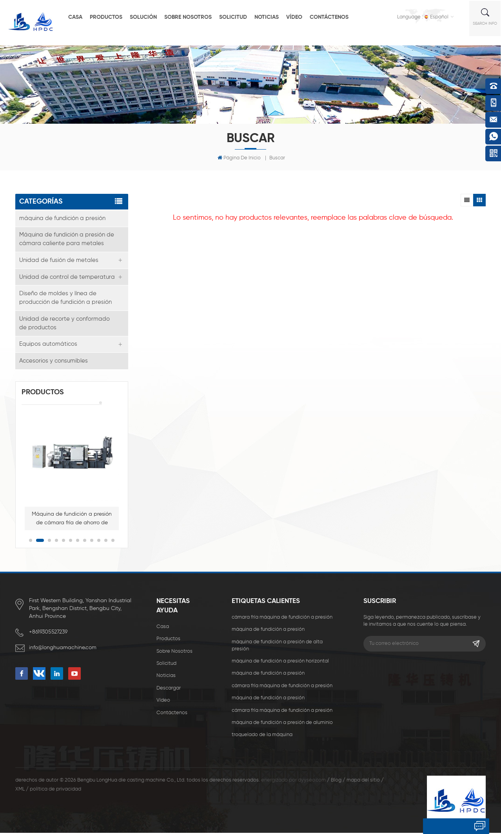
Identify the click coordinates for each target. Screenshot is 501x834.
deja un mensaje (448, 826)
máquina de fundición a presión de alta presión (277, 647)
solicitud (239, 16)
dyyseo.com (312, 781)
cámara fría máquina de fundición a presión (282, 618)
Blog (336, 781)
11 (105, 541)
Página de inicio (239, 158)
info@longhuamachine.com (62, 649)
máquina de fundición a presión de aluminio (282, 723)
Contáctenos (335, 16)
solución (149, 16)
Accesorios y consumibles (53, 362)
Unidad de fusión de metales (58, 261)
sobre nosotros (194, 16)
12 (112, 541)
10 (98, 541)
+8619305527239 (48, 633)
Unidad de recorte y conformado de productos (64, 324)
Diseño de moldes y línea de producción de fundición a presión (65, 298)
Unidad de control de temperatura (67, 277)
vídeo (300, 16)
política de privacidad (55, 790)
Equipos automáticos (48, 345)
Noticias (273, 16)
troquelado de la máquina (262, 736)
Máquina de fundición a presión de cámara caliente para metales (66, 239)
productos (112, 16)
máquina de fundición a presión (62, 218)
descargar (168, 689)
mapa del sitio (363, 781)
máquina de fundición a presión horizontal (280, 662)
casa (81, 16)
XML (20, 790)
